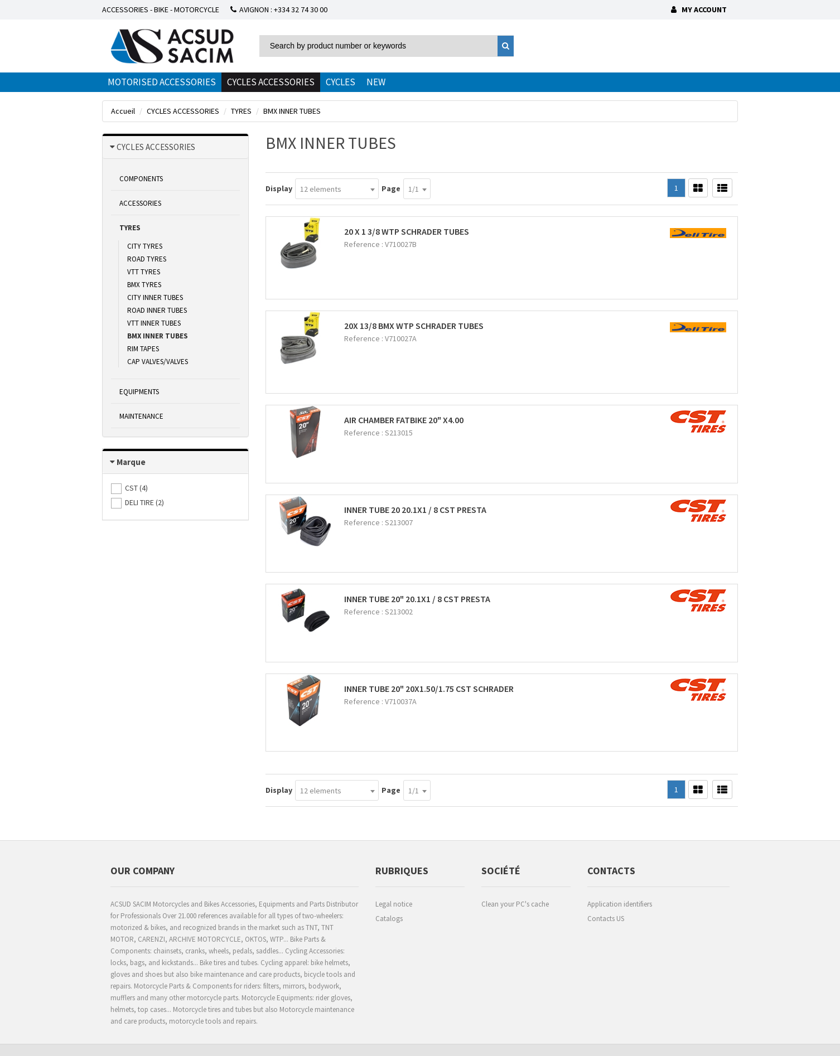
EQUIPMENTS (139, 391)
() (136, 488)
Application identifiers (619, 904)
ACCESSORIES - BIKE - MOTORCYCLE (160, 9)
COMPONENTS (141, 178)
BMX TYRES (144, 284)
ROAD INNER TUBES (157, 310)
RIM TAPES (143, 348)
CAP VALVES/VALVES (157, 361)
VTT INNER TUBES (154, 323)
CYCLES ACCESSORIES (271, 82)
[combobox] (337, 188)
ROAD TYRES (146, 259)
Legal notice (393, 904)
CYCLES (340, 82)
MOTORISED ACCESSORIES (162, 82)
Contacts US (605, 918)
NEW (375, 82)
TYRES (130, 227)
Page (391, 188)
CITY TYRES (144, 246)
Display (278, 188)
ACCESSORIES (140, 203)
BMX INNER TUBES (157, 336)
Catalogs (389, 918)
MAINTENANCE (141, 416)
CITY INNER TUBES (155, 297)
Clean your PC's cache (515, 904)
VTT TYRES (143, 272)
